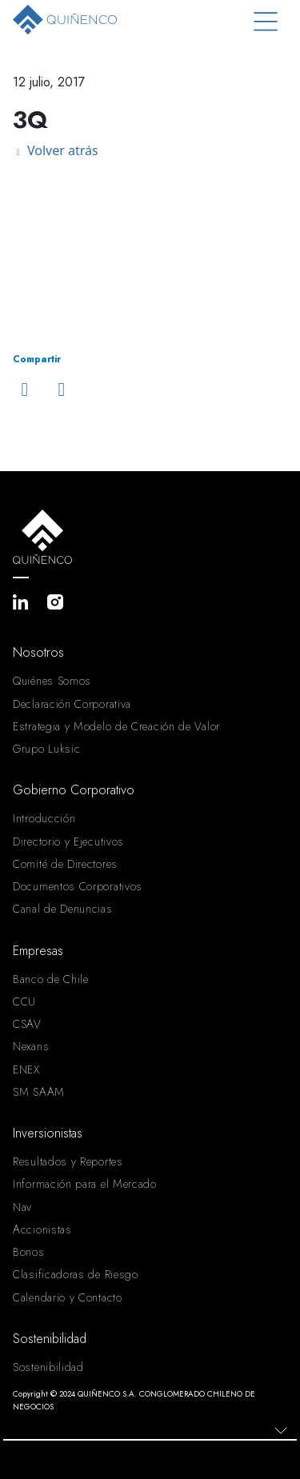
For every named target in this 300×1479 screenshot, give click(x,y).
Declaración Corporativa (72, 704)
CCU (24, 1001)
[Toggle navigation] (265, 22)
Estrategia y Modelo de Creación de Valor (116, 726)
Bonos (29, 1252)
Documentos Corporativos (77, 886)
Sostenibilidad (48, 1367)
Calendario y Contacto (67, 1297)
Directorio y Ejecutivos (68, 841)
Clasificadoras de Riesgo (75, 1274)
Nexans (31, 1046)
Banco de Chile (51, 979)
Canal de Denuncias (63, 909)
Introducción (44, 818)
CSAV (27, 1024)
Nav (22, 1207)
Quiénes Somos (52, 681)
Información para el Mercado (85, 1184)
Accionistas (42, 1229)
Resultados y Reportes (68, 1161)
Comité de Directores (65, 864)
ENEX (26, 1069)
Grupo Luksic (46, 749)
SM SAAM (39, 1092)
